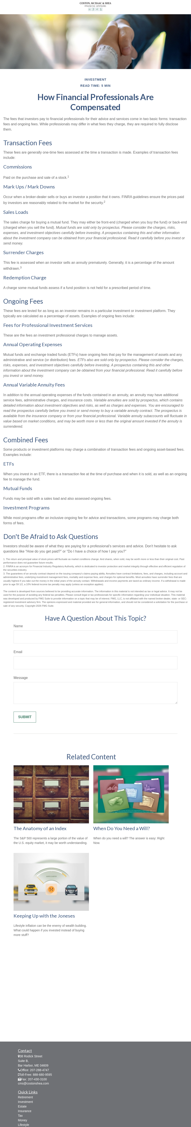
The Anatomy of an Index (40, 828)
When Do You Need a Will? (121, 828)
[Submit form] (25, 717)
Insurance (24, 1111)
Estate (22, 1106)
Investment (25, 1102)
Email (18, 652)
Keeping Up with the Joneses (44, 916)
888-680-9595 (42, 1074)
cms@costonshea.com (33, 1083)
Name (18, 626)
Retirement (25, 1097)
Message (21, 678)
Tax (20, 1115)
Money (22, 1120)
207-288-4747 (39, 1070)
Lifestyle (23, 1125)
